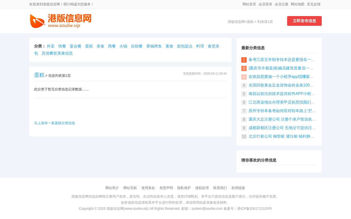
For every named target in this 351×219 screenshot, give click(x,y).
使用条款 (148, 188)
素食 (169, 46)
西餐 (112, 46)
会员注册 (281, 4)
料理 (200, 46)
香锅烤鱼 (154, 46)
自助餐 (137, 46)
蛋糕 (250, 22)
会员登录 (265, 4)
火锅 (123, 46)
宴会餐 (75, 46)
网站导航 (130, 188)
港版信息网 (236, 22)
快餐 (62, 46)
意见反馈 (314, 4)
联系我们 (220, 188)
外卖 (51, 46)
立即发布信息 (304, 21)
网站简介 (112, 188)
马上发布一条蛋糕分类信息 (54, 123)
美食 (100, 46)
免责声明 (166, 188)
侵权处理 (202, 188)
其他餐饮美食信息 (57, 53)
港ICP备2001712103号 (254, 208)
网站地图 (297, 4)
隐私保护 (184, 188)
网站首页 (249, 4)
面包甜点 (185, 46)
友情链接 (238, 188)
